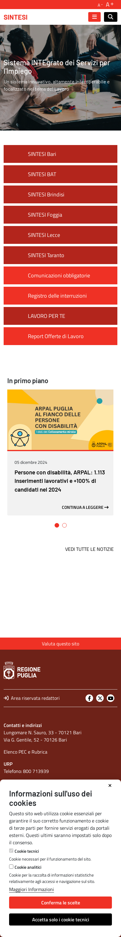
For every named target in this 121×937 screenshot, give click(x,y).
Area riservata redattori (32, 698)
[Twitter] (100, 698)
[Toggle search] (110, 17)
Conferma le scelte (60, 902)
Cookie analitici (28, 867)
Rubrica (39, 751)
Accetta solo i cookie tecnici (60, 919)
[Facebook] (89, 698)
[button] (57, 591)
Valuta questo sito (60, 643)
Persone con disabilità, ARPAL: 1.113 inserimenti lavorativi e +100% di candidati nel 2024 (60, 546)
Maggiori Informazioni (31, 889)
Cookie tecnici (27, 851)
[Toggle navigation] (94, 17)
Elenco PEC (15, 751)
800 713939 (36, 771)
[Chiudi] (109, 786)
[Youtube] (110, 698)
